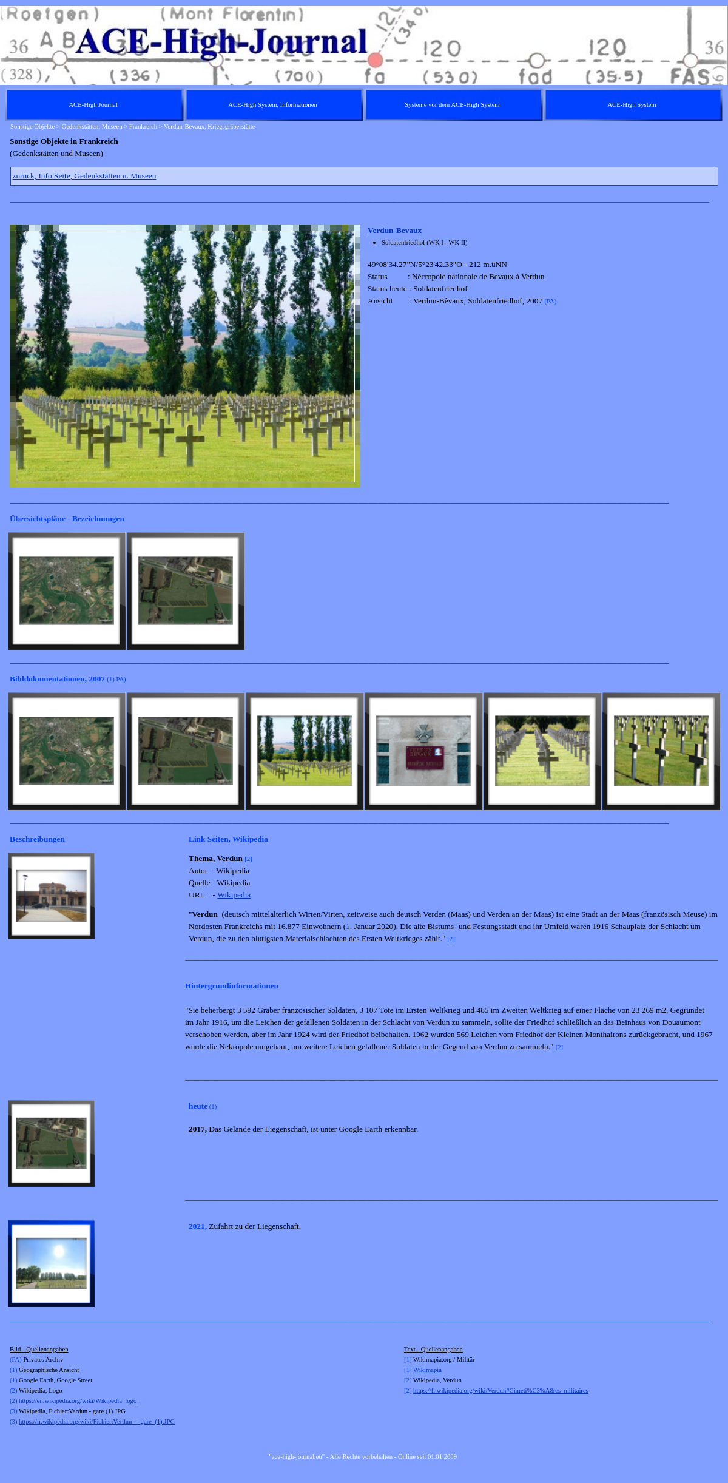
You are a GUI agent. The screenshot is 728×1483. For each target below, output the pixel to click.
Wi (417, 1369)
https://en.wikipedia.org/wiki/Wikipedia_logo (77, 1400)
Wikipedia (234, 894)
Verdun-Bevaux (395, 230)
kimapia (431, 1369)
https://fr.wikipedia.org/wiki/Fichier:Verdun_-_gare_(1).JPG (97, 1421)
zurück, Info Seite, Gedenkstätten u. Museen (85, 175)
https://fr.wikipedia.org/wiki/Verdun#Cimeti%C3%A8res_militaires (500, 1390)
